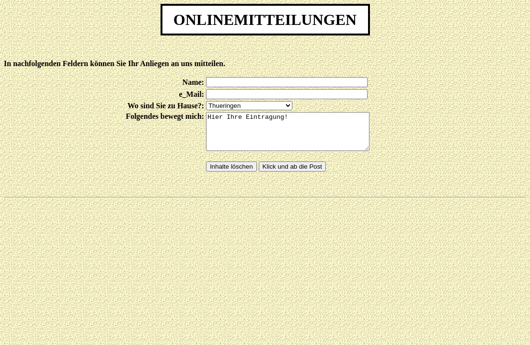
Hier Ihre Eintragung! (297, 135)
